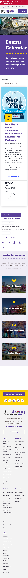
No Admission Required (7, 229)
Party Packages (7, 468)
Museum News (7, 541)
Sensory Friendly (5, 233)
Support (18, 489)
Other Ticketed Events (19, 229)
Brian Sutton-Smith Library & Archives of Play (7, 497)
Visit (4, 438)
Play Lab (17, 460)
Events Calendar (7, 454)
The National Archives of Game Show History (7, 512)
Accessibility (6, 465)
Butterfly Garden (19, 463)
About (5, 533)
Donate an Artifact (8, 525)
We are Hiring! (14, 432)
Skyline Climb (18, 457)
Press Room (6, 563)
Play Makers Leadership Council (6, 548)
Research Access (7, 517)
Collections (7, 489)
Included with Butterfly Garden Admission (11, 226)
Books (4, 569)
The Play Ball (18, 498)
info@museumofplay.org (14, 426)
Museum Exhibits (19, 441)
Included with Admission (9, 198)
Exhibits (18, 438)
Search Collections (8, 492)
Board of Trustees (7, 544)
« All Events (4, 79)
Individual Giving (19, 492)
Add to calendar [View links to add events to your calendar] (12, 176)
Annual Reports (7, 566)
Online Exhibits (18, 444)
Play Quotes (6, 572)
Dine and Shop (7, 474)
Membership (6, 457)
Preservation (6, 528)
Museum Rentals (7, 471)
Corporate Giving (19, 495)
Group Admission (7, 446)
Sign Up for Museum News (11, 215)
